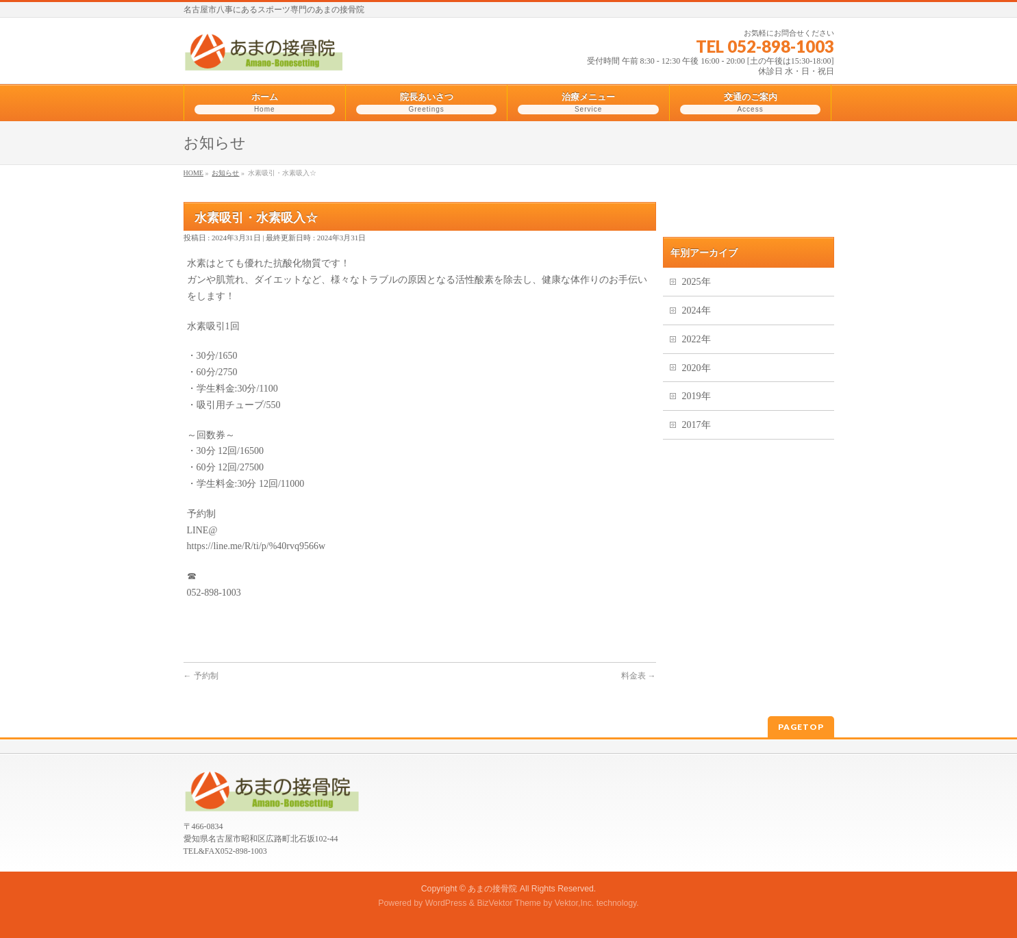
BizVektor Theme (509, 903)
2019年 (696, 396)
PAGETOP (801, 727)
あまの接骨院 (492, 888)
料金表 (638, 676)
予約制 (201, 676)
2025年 (696, 282)
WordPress (446, 903)
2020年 (696, 368)
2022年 (696, 339)
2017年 (696, 425)
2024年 (696, 310)
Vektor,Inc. (574, 903)
